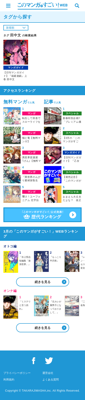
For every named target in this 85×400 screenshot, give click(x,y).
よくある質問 (50, 379)
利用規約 (8, 379)
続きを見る (43, 282)
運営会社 (47, 373)
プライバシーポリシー (17, 373)
